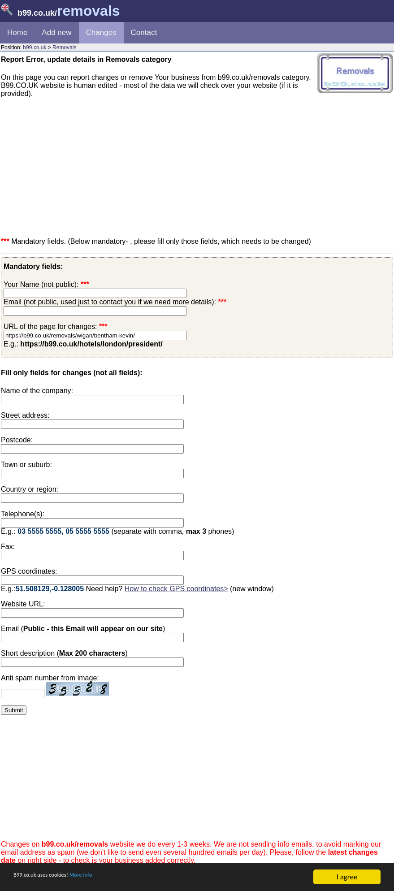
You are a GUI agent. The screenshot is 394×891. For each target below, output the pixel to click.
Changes (101, 32)
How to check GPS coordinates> (176, 589)
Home (17, 32)
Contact (144, 32)
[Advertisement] (197, 167)
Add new (56, 32)
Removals (64, 47)
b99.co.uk (34, 47)
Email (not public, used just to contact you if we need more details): (115, 302)
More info (103, 877)
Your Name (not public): (41, 284)
